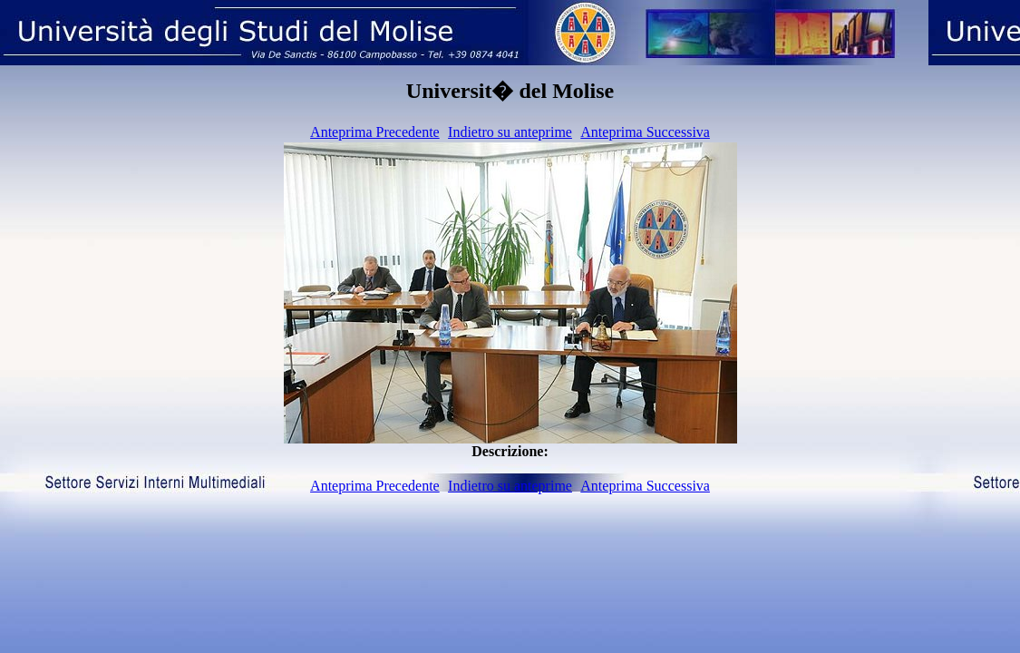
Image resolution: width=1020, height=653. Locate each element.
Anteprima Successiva (645, 132)
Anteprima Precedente (375, 132)
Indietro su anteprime (510, 132)
